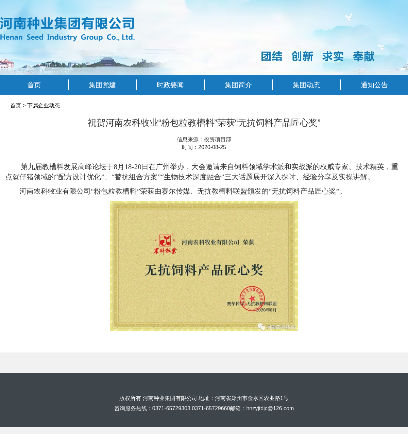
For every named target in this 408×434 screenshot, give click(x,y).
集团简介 (238, 85)
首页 (34, 85)
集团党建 (102, 85)
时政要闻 (170, 85)
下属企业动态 (43, 105)
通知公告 (374, 85)
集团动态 (306, 85)
